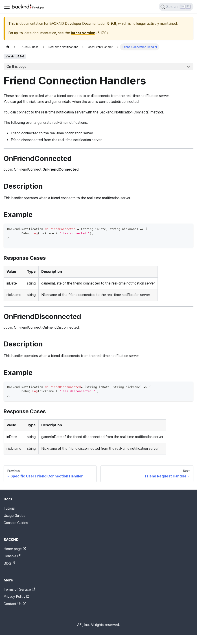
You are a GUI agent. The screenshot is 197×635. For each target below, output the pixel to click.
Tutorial (9, 508)
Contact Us (15, 604)
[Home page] (8, 46)
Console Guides (16, 523)
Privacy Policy (16, 596)
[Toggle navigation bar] (7, 6)
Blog (9, 563)
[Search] (176, 7)
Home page (15, 549)
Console (12, 556)
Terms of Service (19, 589)
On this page (16, 66)
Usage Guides (14, 515)
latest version (83, 33)
